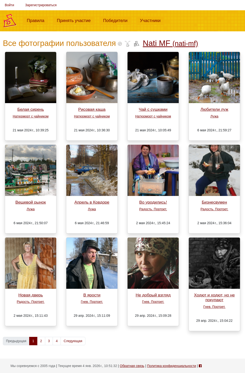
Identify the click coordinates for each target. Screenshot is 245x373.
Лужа (214, 116)
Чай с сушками (153, 109)
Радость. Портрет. (153, 209)
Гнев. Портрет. (92, 302)
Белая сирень (30, 109)
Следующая (73, 341)
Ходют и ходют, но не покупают (214, 297)
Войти (9, 5)
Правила (37, 20)
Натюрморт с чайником (31, 116)
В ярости (91, 295)
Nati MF (170, 43)
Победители (117, 20)
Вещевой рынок (30, 202)
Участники (152, 20)
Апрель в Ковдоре (91, 202)
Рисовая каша (92, 109)
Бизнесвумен (214, 202)
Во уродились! (153, 202)
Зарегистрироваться (41, 5)
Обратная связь (132, 366)
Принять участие (76, 20)
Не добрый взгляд (153, 295)
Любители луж (214, 109)
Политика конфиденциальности (171, 366)
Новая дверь (30, 295)
